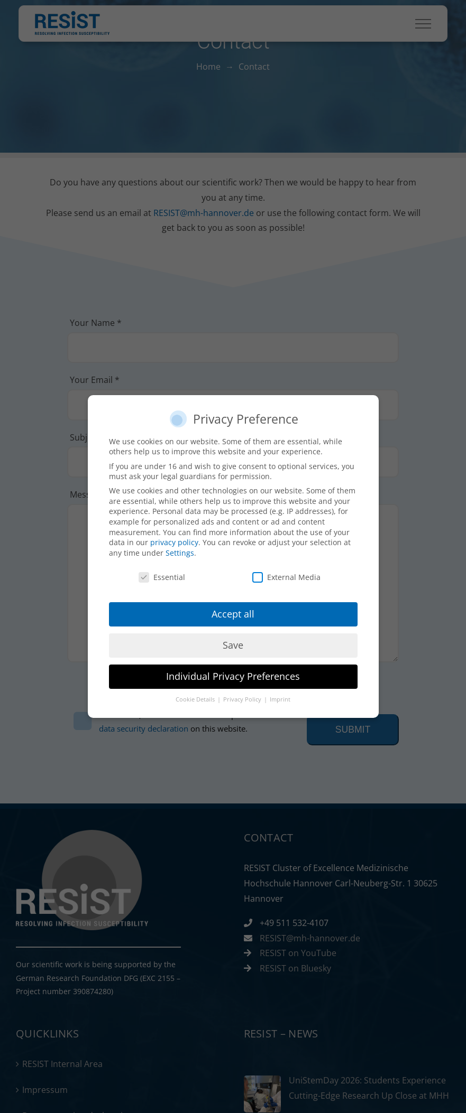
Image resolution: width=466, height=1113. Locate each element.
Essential (162, 577)
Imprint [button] (280, 699)
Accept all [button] (233, 613)
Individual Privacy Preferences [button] (233, 676)
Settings (180, 553)
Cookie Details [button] (196, 699)
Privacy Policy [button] (243, 699)
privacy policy (174, 542)
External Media (286, 577)
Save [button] (233, 645)
